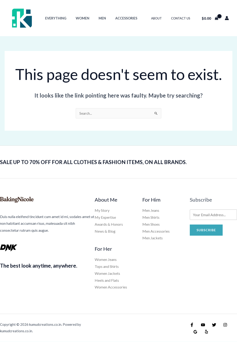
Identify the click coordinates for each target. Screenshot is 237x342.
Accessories (117, 18)
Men (96, 18)
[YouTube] (202, 325)
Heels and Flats (107, 280)
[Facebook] (192, 325)
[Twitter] (212, 325)
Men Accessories (156, 231)
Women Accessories (111, 287)
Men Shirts (150, 217)
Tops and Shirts (107, 266)
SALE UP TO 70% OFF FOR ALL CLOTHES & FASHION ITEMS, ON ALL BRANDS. (107, 162)
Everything (54, 18)
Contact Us (182, 18)
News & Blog (105, 231)
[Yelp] (195, 332)
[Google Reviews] (232, 325)
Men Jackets (152, 238)
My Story (102, 210)
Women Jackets (107, 273)
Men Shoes (151, 224)
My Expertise (105, 217)
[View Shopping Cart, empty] (210, 18)
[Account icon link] (227, 18)
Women (78, 18)
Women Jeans (106, 259)
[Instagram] (222, 325)
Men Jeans (150, 210)
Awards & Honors (109, 224)
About (161, 18)
